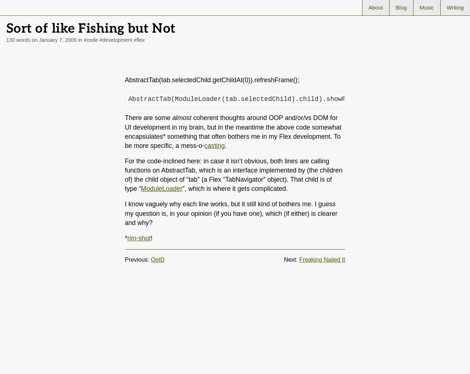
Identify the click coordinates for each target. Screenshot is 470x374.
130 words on (41, 40)
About (375, 7)
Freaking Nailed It (322, 260)
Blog (401, 7)
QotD (157, 260)
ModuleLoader (161, 188)
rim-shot (139, 238)
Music (426, 7)
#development (116, 40)
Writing (455, 7)
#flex (139, 40)
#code (91, 40)
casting (214, 145)
